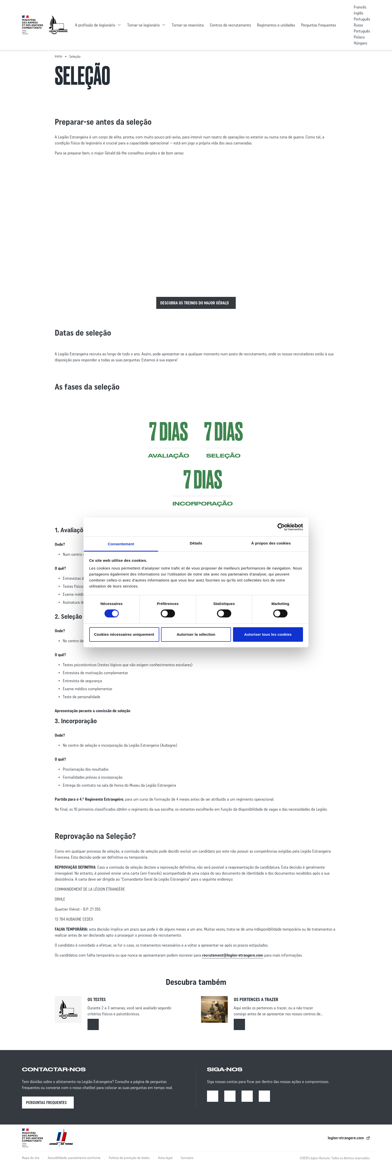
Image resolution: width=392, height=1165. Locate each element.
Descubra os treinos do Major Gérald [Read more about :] (194, 303)
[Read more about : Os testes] (93, 1024)
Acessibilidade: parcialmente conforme (74, 1158)
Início (58, 56)
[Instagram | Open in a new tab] (230, 1096)
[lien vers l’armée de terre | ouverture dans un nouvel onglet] (61, 1138)
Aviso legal (165, 1158)
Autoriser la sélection (196, 634)
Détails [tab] (196, 543)
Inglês (358, 13)
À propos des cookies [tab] (271, 543)
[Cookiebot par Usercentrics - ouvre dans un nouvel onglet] (281, 527)
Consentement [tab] (121, 544)
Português (362, 19)
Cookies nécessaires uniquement (124, 634)
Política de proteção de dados (129, 1158)
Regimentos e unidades (276, 25)
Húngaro (360, 43)
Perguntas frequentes (318, 25)
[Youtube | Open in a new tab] (247, 1096)
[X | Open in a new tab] (264, 1096)
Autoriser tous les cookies (268, 634)
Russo (358, 25)
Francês (360, 7)
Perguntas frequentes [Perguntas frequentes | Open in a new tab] (46, 1102)
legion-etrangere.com (346, 1138)
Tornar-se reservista (188, 25)
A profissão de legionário (95, 25)
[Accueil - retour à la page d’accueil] (58, 24)
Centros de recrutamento (230, 25)
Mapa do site (31, 1158)
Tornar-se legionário (143, 25)
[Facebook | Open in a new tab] (212, 1096)
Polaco (359, 37)
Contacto (187, 1158)
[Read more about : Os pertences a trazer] (239, 1024)
